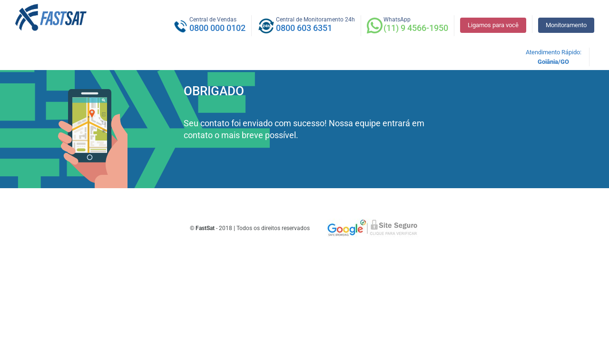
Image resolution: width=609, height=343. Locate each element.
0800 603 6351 (304, 28)
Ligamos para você (493, 25)
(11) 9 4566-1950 (415, 28)
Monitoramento (566, 25)
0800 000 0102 (217, 28)
